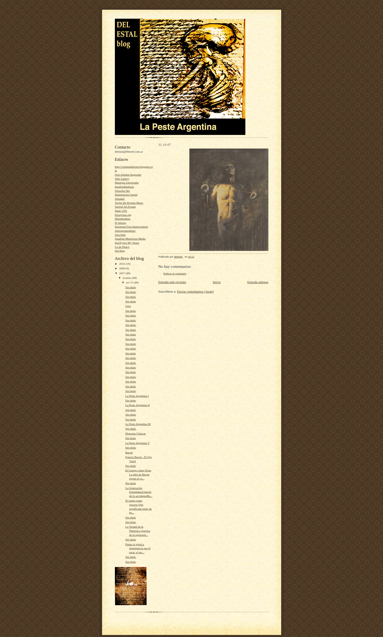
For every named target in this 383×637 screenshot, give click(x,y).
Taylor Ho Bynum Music (129, 202)
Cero (128, 305)
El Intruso (120, 222)
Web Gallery (122, 178)
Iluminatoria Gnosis (126, 194)
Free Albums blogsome (128, 174)
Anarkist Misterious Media (130, 238)
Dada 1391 (121, 210)
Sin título (130, 287)
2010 (122, 263)
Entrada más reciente (172, 282)
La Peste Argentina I (137, 395)
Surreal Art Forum (125, 206)
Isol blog (120, 250)
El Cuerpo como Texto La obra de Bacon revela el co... (138, 474)
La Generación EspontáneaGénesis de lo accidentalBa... (138, 491)
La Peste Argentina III (138, 424)
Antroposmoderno (125, 230)
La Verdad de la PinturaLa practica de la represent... (137, 530)
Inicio (217, 282)
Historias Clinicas (135, 433)
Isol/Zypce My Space (127, 242)
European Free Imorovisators (131, 226)
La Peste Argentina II (137, 405)
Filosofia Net (122, 190)
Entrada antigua (257, 282)
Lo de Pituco (122, 246)
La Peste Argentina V (137, 442)
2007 (122, 273)
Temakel (120, 198)
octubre (127, 277)
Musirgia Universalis (127, 182)
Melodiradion (122, 218)
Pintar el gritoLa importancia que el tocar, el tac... (137, 548)
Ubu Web (120, 234)
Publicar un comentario (175, 273)
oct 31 (130, 282)
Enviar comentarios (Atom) (195, 291)
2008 (122, 268)
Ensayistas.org (123, 214)
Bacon (129, 452)
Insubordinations (124, 186)
